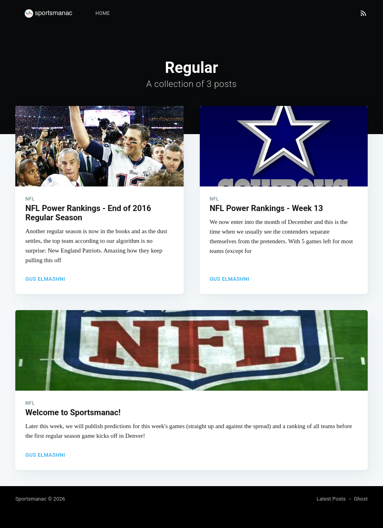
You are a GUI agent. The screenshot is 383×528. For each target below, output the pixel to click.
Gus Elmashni (45, 279)
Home (102, 13)
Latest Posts (331, 499)
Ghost (361, 499)
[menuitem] (103, 13)
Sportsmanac (31, 499)
